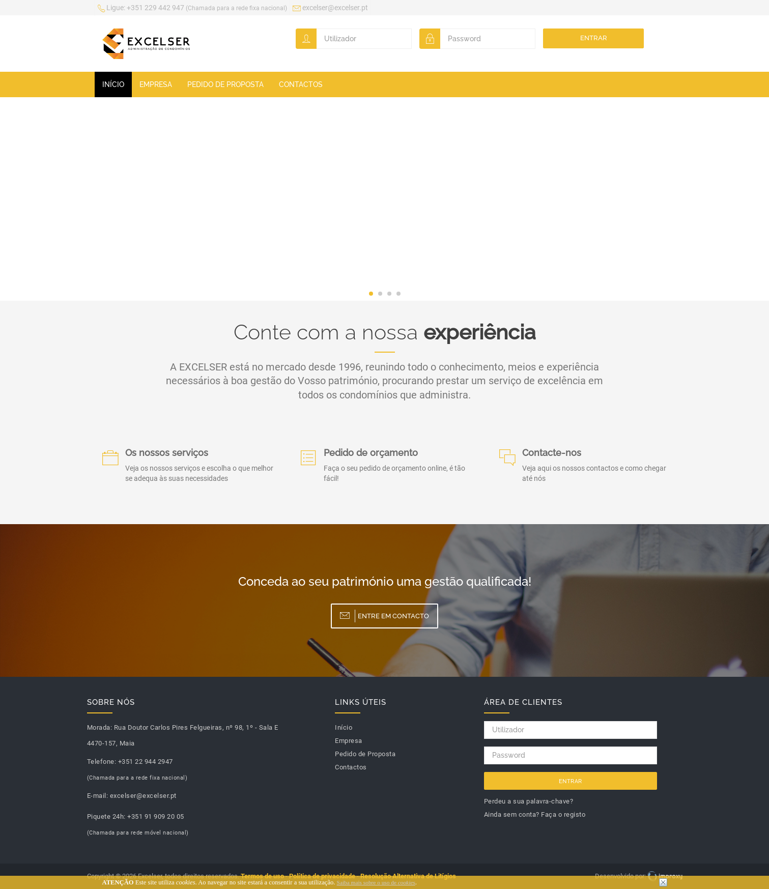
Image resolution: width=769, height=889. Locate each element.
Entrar (593, 38)
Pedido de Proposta (225, 84)
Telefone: (102, 761)
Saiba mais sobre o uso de (376, 882)
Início (113, 84)
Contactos (301, 84)
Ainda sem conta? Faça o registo (535, 814)
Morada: (99, 727)
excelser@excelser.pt (330, 9)
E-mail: (97, 795)
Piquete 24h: (106, 816)
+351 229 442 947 (192, 9)
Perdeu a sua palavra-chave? (529, 801)
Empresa (155, 84)
